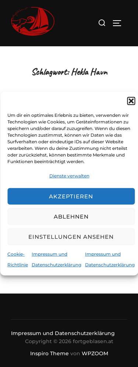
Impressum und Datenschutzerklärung (63, 333)
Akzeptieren (71, 196)
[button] (131, 100)
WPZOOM (95, 353)
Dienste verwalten (69, 175)
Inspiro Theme (49, 353)
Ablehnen (71, 216)
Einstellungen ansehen (71, 236)
